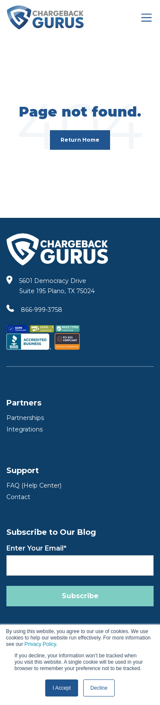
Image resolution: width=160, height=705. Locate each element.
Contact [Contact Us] (18, 497)
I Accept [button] (61, 688)
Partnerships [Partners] (25, 418)
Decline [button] (99, 688)
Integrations (24, 429)
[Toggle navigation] (146, 17)
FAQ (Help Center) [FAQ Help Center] (33, 485)
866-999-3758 (41, 310)
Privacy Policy (40, 644)
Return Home (80, 140)
